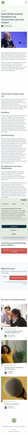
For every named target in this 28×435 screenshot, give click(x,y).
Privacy (14, 429)
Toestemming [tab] (5, 203)
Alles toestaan (14, 226)
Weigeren (14, 234)
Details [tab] (14, 203)
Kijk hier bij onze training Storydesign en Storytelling (14, 251)
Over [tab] (23, 203)
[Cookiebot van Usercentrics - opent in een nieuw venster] (20, 200)
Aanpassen (14, 230)
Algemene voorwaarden (14, 431)
